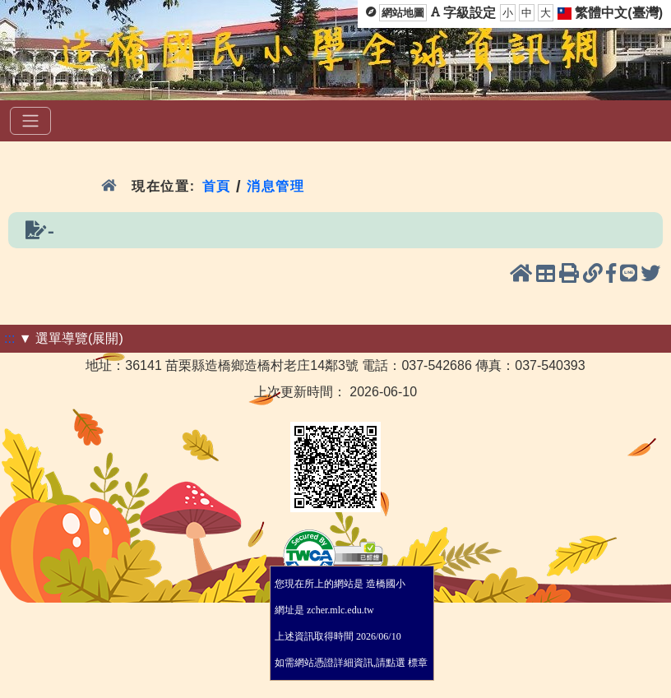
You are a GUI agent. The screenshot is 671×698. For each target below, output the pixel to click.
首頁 (216, 186)
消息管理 (276, 186)
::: (9, 338)
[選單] (30, 121)
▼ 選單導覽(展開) (71, 338)
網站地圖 (403, 13)
